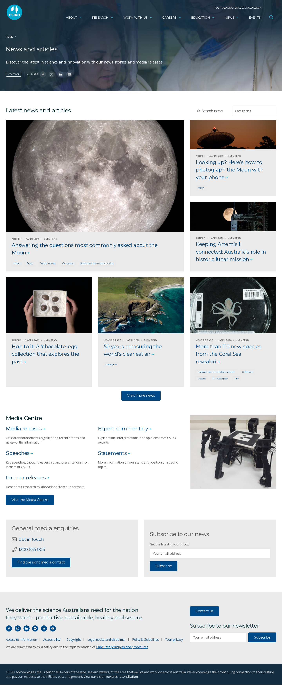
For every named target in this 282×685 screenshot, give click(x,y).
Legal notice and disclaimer (106, 640)
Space (30, 263)
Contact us (204, 611)
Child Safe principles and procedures (122, 647)
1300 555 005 (32, 550)
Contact (13, 74)
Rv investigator (220, 378)
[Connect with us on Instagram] (18, 629)
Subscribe (163, 566)
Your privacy (174, 640)
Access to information (21, 640)
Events (255, 19)
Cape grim (111, 364)
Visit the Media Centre (30, 500)
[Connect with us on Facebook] (9, 629)
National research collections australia (216, 372)
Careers (171, 19)
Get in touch (31, 539)
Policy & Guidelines (145, 640)
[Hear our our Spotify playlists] (35, 629)
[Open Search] (271, 18)
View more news (141, 396)
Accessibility (51, 640)
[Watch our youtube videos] (53, 629)
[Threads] (44, 629)
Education (203, 19)
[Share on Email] (69, 74)
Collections (247, 372)
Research (102, 19)
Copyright (74, 640)
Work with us (137, 19)
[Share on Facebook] (43, 74)
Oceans (201, 378)
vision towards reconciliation (117, 677)
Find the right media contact (41, 563)
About (74, 19)
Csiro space (67, 263)
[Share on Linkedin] (60, 74)
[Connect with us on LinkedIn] (27, 629)
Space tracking (47, 263)
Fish (237, 378)
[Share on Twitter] (52, 74)
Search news (210, 111)
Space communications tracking (97, 263)
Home (9, 36)
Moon (17, 263)
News (232, 19)
